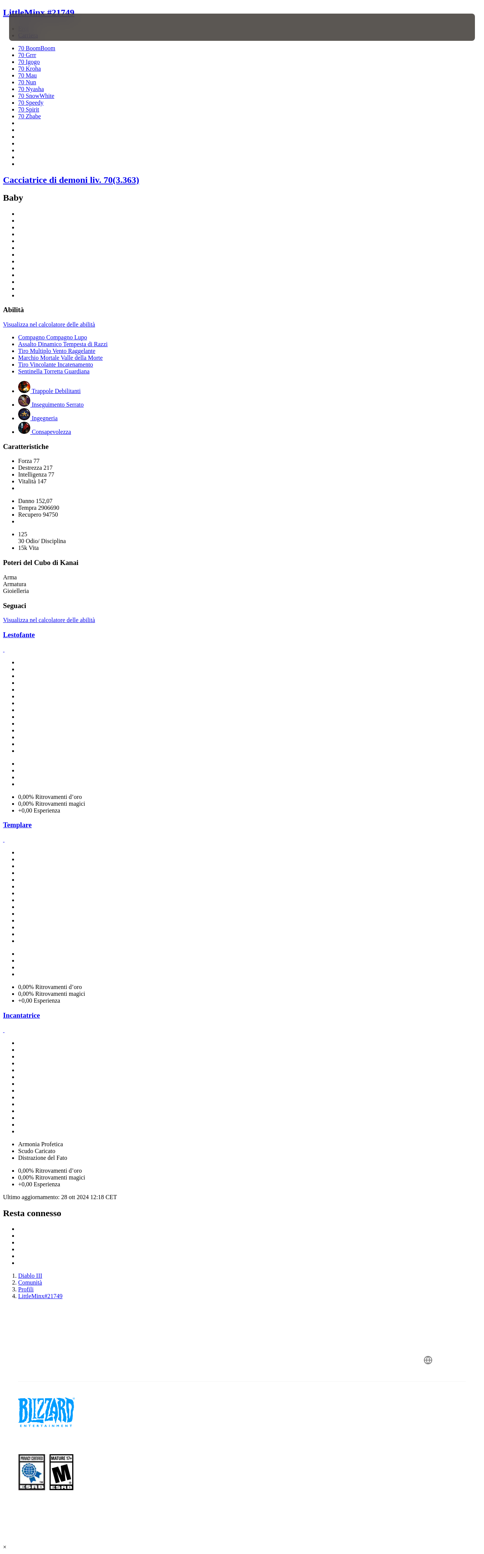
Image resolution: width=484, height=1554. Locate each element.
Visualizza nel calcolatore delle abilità (49, 324)
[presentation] (32, 27)
